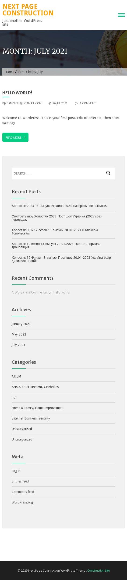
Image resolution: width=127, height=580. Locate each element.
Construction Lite (98, 570)
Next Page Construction (28, 10)
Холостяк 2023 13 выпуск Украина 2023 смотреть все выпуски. (59, 206)
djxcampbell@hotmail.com (22, 103)
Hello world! (17, 92)
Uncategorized (22, 439)
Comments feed (23, 492)
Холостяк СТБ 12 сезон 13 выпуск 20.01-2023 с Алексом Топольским (55, 231)
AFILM (16, 376)
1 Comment (85, 103)
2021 (21, 72)
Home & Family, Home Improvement (38, 408)
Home (10, 72)
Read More (15, 137)
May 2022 (19, 334)
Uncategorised (22, 429)
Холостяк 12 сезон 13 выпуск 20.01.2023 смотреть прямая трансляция (56, 245)
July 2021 (18, 345)
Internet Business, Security (31, 418)
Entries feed (20, 481)
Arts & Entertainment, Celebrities (35, 387)
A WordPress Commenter (30, 292)
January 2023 (21, 324)
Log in (16, 471)
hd (13, 397)
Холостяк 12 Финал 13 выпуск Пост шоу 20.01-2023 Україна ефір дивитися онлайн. (61, 259)
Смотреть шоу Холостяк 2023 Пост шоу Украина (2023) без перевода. (57, 217)
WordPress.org (22, 502)
